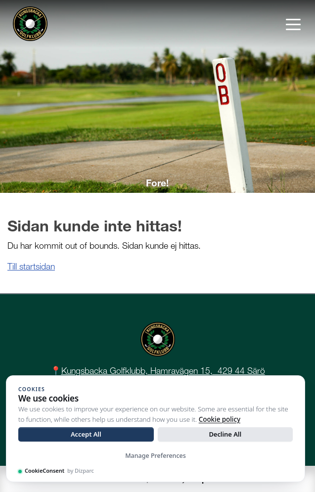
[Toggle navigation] (293, 23)
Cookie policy (219, 419)
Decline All (225, 434)
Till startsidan (31, 266)
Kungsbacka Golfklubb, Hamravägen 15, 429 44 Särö (163, 370)
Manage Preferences (155, 455)
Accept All (86, 434)
